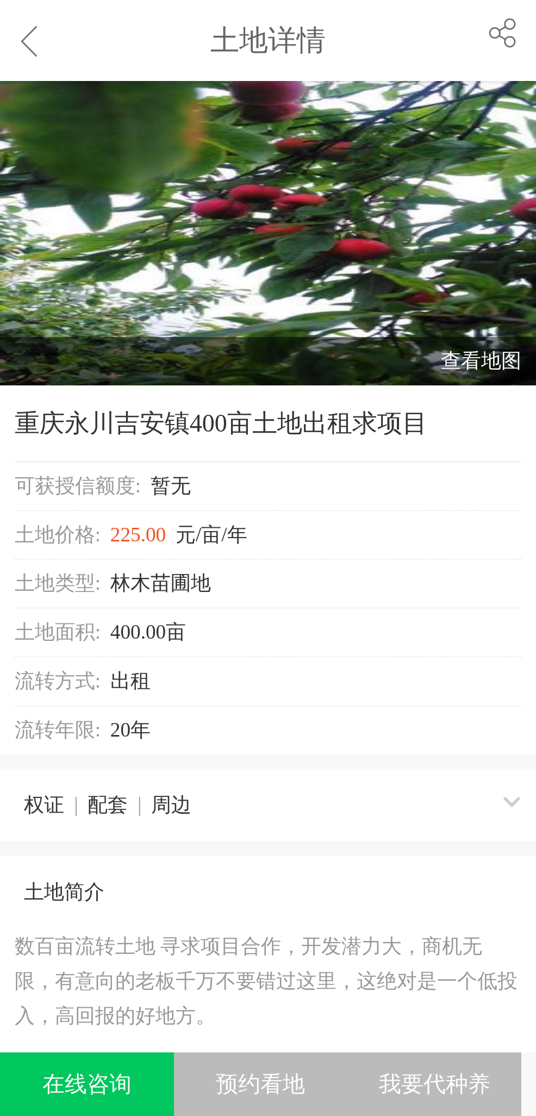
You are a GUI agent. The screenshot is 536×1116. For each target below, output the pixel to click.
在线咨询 (87, 1084)
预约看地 (260, 1084)
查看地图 (481, 361)
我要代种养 (434, 1084)
